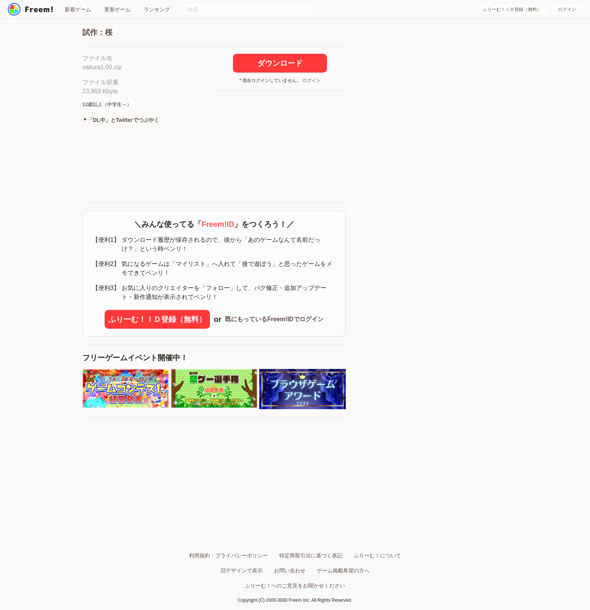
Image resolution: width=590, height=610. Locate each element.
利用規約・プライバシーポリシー (228, 555)
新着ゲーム (78, 9)
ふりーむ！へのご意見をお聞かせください (295, 586)
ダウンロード (280, 63)
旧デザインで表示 (241, 571)
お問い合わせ (290, 571)
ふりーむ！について (377, 555)
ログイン (567, 9)
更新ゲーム (117, 9)
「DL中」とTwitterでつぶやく (123, 120)
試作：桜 (97, 32)
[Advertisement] (280, 147)
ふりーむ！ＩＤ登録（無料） (512, 9)
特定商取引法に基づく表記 (310, 555)
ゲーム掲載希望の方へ (343, 571)
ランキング (157, 9)
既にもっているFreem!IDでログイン (274, 319)
